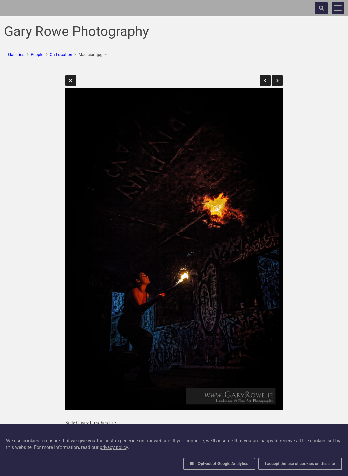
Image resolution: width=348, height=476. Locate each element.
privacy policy (114, 447)
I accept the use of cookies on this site (300, 463)
